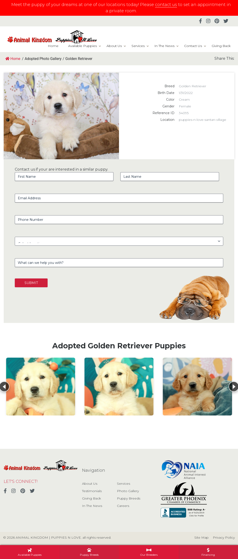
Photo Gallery (128, 491)
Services (138, 46)
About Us (114, 46)
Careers (123, 506)
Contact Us (193, 46)
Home (53, 46)
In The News (164, 46)
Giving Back (221, 46)
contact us (166, 4)
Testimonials (92, 491)
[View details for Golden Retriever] (40, 386)
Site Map (201, 537)
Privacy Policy (224, 537)
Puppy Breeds (128, 498)
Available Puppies (82, 46)
